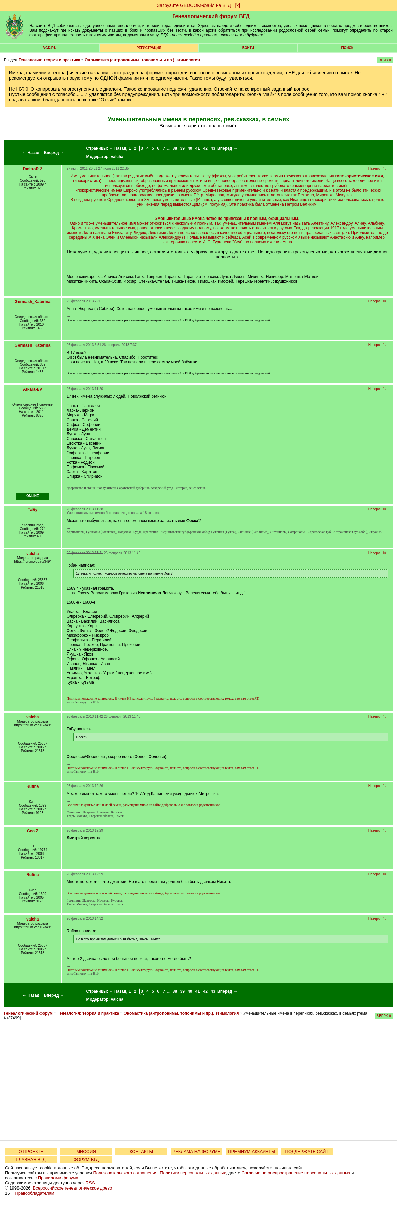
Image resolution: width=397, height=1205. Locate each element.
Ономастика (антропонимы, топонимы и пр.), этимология (142, 60)
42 (205, 148)
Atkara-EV (32, 389)
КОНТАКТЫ (141, 1151)
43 (213, 148)
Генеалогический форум (28, 1013)
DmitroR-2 (32, 169)
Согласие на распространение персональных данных (295, 1172)
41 (197, 148)
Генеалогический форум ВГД (211, 16)
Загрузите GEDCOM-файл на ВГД (194, 5)
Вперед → (54, 152)
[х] (237, 5)
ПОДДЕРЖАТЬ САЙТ (307, 1151)
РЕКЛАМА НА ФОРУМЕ (196, 1151)
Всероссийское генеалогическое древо (72, 1188)
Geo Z (32, 831)
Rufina (32, 786)
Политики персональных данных (193, 1172)
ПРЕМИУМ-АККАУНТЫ (251, 1151)
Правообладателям (34, 1193)
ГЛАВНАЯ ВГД (31, 1159)
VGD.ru (49, 48)
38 (175, 148)
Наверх (374, 168)
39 (182, 148)
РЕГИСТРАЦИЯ (149, 48)
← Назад (30, 152)
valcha (117, 156)
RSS (90, 1182)
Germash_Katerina (32, 301)
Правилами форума (58, 1177)
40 (190, 148)
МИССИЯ (86, 1151)
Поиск (347, 48)
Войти (248, 48)
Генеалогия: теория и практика (49, 60)
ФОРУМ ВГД (86, 1159)
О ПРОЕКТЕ (31, 1151)
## (384, 168)
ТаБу (32, 509)
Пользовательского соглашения (125, 1172)
